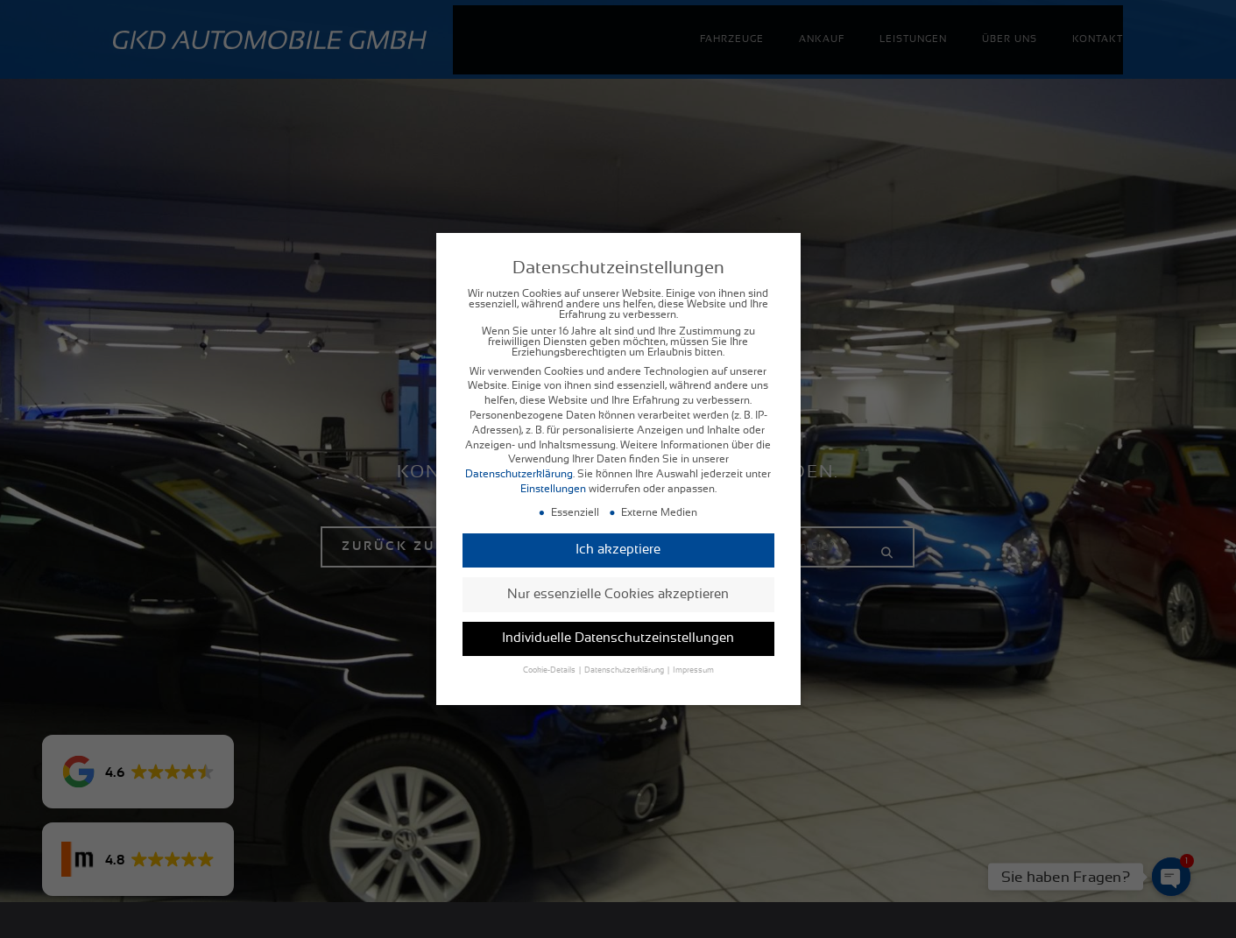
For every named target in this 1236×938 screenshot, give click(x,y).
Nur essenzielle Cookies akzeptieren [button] (618, 596)
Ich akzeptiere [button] (618, 552)
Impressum (693, 673)
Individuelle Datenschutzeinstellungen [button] (618, 640)
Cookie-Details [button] (550, 673)
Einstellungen (553, 491)
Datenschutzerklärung (519, 476)
